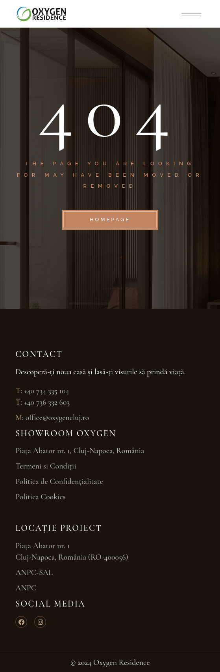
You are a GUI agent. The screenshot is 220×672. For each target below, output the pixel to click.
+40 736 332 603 (47, 402)
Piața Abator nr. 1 (42, 546)
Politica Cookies (40, 497)
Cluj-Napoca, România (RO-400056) (71, 557)
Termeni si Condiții (45, 466)
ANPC (25, 588)
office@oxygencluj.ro (57, 417)
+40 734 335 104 (46, 391)
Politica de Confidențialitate (59, 481)
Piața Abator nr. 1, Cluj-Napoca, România (80, 450)
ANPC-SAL (34, 572)
